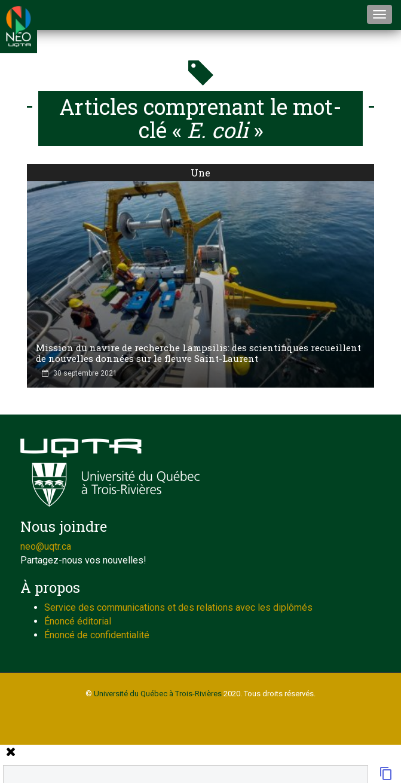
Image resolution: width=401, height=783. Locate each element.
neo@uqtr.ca (45, 546)
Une (200, 172)
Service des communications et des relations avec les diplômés (178, 607)
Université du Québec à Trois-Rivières (158, 693)
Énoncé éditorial (77, 621)
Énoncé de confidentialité (96, 635)
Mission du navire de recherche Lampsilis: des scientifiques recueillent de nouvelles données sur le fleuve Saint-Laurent (198, 353)
